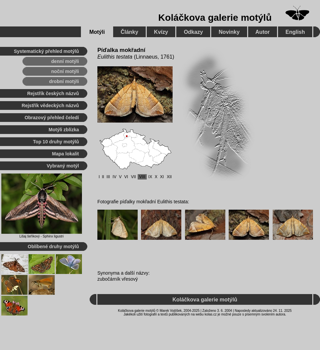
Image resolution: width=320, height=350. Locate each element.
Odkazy (193, 32)
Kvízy (161, 32)
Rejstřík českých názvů (53, 93)
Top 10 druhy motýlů (56, 141)
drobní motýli (64, 81)
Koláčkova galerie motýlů (215, 17)
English (295, 32)
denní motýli (65, 61)
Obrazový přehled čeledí (52, 117)
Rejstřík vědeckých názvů (50, 105)
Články (129, 32)
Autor (263, 32)
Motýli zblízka (64, 129)
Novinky (229, 32)
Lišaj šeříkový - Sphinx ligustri (41, 236)
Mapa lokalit (65, 153)
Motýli (97, 32)
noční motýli (65, 71)
